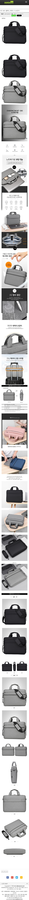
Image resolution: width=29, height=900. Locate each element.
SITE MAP (4, 883)
